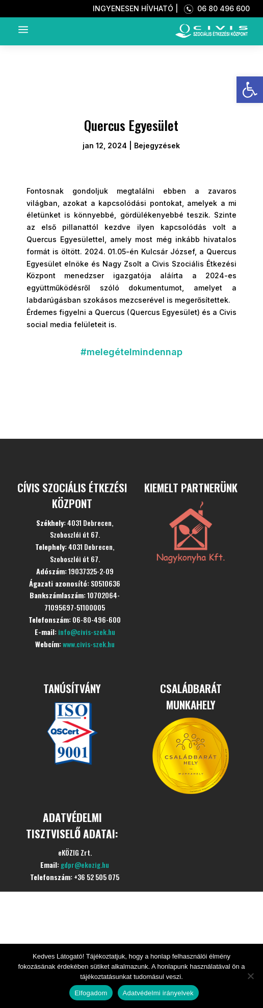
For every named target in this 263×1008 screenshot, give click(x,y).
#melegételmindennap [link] (131, 352)
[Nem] (250, 976)
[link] (249, 89)
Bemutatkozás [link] (81, 913)
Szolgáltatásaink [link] (89, 938)
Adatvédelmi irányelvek (158, 993)
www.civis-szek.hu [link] (89, 644)
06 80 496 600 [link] (215, 8)
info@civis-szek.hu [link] (86, 631)
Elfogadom (90, 993)
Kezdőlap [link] (61, 888)
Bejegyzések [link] (157, 145)
